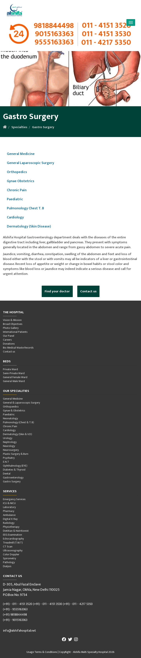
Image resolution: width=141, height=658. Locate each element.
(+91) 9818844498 (15, 614)
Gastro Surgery (43, 127)
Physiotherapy (11, 527)
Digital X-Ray (10, 519)
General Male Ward (14, 381)
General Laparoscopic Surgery (30, 163)
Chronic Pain (17, 190)
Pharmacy (8, 511)
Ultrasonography (12, 550)
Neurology (9, 446)
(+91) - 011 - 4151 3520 (17, 604)
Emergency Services (14, 499)
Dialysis (7, 566)
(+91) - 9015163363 (15, 620)
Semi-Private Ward (14, 373)
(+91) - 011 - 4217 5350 (78, 604)
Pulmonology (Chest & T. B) (18, 422)
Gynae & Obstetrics (14, 410)
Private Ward (10, 369)
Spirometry (9, 558)
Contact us (88, 291)
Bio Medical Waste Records (18, 347)
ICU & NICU (9, 503)
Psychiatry (9, 458)
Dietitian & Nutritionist (16, 530)
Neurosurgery (11, 450)
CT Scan (7, 546)
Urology (7, 438)
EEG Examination (12, 534)
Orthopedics (17, 172)
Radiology (8, 523)
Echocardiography (13, 538)
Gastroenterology (13, 477)
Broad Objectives (12, 324)
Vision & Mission (12, 320)
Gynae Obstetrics (20, 181)
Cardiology (15, 217)
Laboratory (9, 507)
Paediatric (15, 199)
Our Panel (8, 336)
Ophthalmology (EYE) (15, 465)
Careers (7, 339)
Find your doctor (57, 291)
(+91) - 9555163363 (15, 609)
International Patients (15, 332)
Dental (6, 473)
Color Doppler (11, 554)
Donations (9, 343)
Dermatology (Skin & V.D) (17, 434)
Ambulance (9, 515)
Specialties (19, 127)
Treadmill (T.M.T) (13, 542)
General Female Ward (15, 377)
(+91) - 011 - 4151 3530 (47, 604)
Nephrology (10, 442)
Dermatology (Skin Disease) (29, 226)
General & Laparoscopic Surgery (21, 402)
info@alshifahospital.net (19, 630)
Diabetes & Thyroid (14, 469)
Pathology (9, 562)
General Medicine (21, 154)
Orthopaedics (11, 406)
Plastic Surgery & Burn (15, 454)
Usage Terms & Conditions (42, 652)
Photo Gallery (10, 328)
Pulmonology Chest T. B (25, 208)
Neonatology (10, 418)
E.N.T (6, 461)
